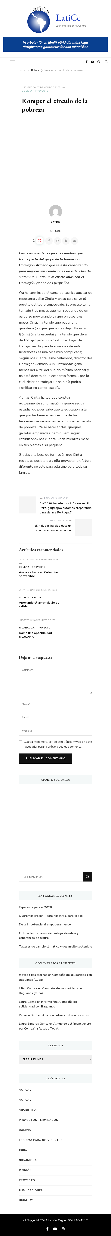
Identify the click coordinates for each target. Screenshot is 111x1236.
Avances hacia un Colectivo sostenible (38, 574)
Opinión (25, 1170)
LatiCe (68, 17)
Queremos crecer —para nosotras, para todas (51, 916)
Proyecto (42, 90)
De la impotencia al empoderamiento (45, 924)
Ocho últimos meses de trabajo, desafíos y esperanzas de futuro (48, 935)
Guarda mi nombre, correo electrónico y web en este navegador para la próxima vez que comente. (58, 744)
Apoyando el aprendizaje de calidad (39, 604)
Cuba (23, 1150)
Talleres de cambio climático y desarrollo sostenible (55, 946)
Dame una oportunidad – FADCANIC (36, 635)
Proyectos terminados (38, 1120)
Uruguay (26, 1200)
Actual (25, 1090)
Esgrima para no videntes (40, 1140)
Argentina (27, 1110)
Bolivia (27, 90)
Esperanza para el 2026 (35, 907)
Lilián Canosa (28, 988)
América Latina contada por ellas (65, 1015)
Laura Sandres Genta (33, 1024)
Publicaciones (31, 1190)
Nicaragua (26, 627)
